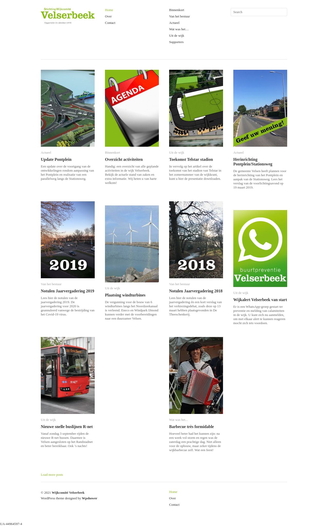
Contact (110, 23)
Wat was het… (179, 29)
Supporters (176, 42)
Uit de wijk (176, 35)
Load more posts (52, 475)
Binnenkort (176, 10)
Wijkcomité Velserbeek (68, 492)
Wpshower (89, 498)
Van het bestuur (179, 16)
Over (108, 16)
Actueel (174, 23)
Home (109, 10)
